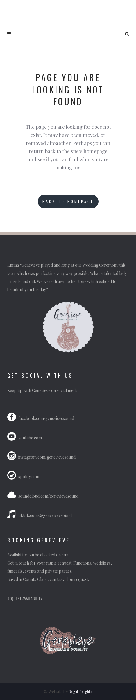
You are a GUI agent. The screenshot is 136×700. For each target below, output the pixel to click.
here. (66, 555)
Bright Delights (80, 691)
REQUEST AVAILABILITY (24, 598)
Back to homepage (68, 201)
